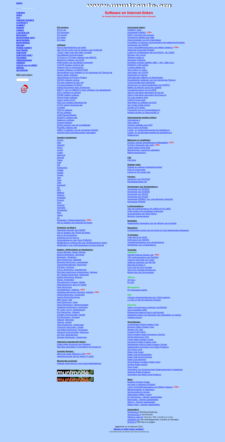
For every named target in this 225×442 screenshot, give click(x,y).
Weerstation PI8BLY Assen (140, 394)
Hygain (60, 175)
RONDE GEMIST (24, 48)
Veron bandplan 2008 (137, 310)
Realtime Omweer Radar (139, 382)
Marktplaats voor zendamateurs (142, 245)
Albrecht (61, 145)
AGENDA (20, 13)
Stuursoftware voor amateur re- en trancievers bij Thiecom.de (84, 72)
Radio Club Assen (136, 352)
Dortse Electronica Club (138, 337)
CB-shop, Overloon (65, 267)
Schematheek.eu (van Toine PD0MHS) (74, 240)
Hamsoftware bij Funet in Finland (72, 77)
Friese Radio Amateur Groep (140, 339)
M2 (58, 187)
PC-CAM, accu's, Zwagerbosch (71, 310)
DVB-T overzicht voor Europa (141, 35)
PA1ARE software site (67, 127)
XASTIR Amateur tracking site (70, 65)
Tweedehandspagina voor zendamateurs (146, 242)
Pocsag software (64, 122)
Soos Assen (133, 367)
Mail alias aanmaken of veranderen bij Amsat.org (79, 347)
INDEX (19, 3)
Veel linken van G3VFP (138, 72)
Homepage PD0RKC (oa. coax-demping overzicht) (150, 199)
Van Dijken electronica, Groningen (72, 330)
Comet (60, 150)
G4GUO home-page (137, 100)
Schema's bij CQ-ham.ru (68, 237)
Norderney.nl (133, 412)
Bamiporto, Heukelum (67, 257)
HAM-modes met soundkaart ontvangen (75, 62)
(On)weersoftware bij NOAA (69, 85)
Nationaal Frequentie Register (141, 50)
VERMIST (20, 63)
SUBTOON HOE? (24, 55)
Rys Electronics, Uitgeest (68, 312)
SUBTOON (21, 53)
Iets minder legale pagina (139, 105)
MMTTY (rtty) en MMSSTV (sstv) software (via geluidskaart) (84, 90)
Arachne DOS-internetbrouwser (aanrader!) (76, 132)
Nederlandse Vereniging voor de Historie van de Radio (152, 223)
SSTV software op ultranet (69, 92)
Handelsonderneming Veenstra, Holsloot (75, 292)
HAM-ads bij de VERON (138, 240)
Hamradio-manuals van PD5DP (71, 230)
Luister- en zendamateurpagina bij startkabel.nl (149, 130)
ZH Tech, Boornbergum (67, 335)
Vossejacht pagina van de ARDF (142, 90)
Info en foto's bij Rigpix (138, 127)
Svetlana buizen (135, 317)
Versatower (62, 210)
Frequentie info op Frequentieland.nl (144, 110)
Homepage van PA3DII (138, 197)
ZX (58, 217)
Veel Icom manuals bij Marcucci (142, 270)
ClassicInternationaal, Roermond (72, 265)
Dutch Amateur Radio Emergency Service (146, 334)
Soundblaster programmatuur (70, 55)
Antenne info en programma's (70, 67)
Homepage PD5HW (136, 202)
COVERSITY (22, 23)
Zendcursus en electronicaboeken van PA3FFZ (149, 85)
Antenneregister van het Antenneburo (144, 40)
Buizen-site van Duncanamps (141, 272)
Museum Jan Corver (137, 55)
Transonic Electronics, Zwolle (70, 327)
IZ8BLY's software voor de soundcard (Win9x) (77, 130)
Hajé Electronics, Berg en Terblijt (71, 285)
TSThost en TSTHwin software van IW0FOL (77, 57)
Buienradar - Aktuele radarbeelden (143, 399)
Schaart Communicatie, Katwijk (71, 315)
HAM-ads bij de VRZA (137, 237)
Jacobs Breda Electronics (68, 297)
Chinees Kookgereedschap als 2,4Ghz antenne (149, 297)
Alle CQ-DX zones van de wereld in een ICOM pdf (79, 50)
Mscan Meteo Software (67, 75)
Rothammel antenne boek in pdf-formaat (146, 312)
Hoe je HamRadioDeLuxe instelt (71, 47)
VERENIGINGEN (24, 60)
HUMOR (20, 28)
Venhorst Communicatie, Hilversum (73, 332)
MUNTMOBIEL (23, 40)
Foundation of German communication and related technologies (156, 42)
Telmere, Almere (64, 322)
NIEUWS (20, 45)
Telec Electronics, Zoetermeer (70, 325)
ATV (18, 18)
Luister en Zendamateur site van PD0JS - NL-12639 (151, 52)
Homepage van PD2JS (138, 194)
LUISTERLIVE (23, 33)
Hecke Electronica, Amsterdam (71, 295)
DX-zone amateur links (138, 97)
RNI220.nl (132, 422)
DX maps (61, 40)
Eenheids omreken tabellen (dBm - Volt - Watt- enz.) (151, 62)
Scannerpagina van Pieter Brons (142, 214)
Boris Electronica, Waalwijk (69, 260)
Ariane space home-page (139, 147)
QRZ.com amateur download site (72, 102)
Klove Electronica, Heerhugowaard (72, 305)
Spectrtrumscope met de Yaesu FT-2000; (75, 356)
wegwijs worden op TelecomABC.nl (143, 112)
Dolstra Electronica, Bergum (69, 277)
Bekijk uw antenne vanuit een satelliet (144, 87)
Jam (59, 177)
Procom (60, 200)
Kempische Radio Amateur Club (142, 342)
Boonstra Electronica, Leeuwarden (72, 262)
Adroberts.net (134, 419)
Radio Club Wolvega (137, 359)
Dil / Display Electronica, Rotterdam (73, 275)
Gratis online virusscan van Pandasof (74, 344)
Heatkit (60, 170)
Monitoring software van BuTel (70, 60)
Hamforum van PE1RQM (139, 179)
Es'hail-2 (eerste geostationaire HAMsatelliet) (148, 142)
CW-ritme (132, 160)
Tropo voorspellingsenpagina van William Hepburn (150, 47)
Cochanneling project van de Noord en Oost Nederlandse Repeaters (158, 230)
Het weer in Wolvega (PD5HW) (141, 384)
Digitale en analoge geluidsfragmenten (145, 167)
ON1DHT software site (67, 117)
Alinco (59, 147)
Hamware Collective (137, 60)
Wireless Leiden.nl (136, 57)
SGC (59, 202)
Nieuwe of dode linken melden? (129, 429)
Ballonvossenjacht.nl (137, 152)
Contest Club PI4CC (137, 332)
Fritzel (59, 160)
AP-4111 (131, 280)
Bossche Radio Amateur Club (141, 327)
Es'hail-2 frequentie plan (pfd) (141, 145)
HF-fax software (64, 112)
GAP (59, 162)
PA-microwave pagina (137, 290)
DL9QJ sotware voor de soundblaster (74, 125)
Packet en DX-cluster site (139, 172)
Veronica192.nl (134, 414)
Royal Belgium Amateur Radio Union (144, 362)
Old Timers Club (135, 349)
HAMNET (20, 25)
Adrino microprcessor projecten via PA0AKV (147, 307)
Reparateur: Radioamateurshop (71, 220)
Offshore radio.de (135, 417)
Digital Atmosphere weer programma (73, 87)
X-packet (61, 107)
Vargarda (61, 207)
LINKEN (20, 30)
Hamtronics (62, 167)
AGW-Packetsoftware (66, 115)
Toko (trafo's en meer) (137, 70)
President (61, 197)
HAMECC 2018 (134, 30)
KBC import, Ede (64, 300)
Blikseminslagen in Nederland (141, 389)
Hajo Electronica (64, 287)
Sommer (61, 205)
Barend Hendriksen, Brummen (70, 255)
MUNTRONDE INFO (25, 38)
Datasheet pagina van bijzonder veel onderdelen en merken (154, 315)
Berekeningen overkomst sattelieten (144, 150)
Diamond (61, 155)
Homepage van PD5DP (138, 45)
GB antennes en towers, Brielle (71, 282)
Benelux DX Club (135, 329)
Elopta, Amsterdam (65, 280)
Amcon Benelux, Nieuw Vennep (71, 252)
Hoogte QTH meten (136, 107)
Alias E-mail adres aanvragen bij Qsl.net (146, 92)
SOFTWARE (22, 50)
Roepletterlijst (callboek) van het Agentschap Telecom (152, 80)
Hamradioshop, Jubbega (68, 290)
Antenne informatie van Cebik (141, 260)
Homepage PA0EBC (137, 32)
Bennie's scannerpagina (138, 216)
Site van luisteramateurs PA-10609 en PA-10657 (149, 209)
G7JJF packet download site (69, 105)
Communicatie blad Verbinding (141, 82)
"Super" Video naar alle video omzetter (74, 52)
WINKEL (20, 68)
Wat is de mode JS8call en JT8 (71, 354)
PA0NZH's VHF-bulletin (138, 65)
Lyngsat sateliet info (136, 67)
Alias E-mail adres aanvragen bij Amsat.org (147, 95)
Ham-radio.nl (133, 122)
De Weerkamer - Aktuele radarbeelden (145, 397)
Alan (59, 142)
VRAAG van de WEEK (26, 65)
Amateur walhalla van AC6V (140, 125)
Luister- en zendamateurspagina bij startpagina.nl (150, 132)
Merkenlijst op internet (137, 75)
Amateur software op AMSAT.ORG (72, 70)
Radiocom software (65, 120)
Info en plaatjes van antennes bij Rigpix (74, 222)
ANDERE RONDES (25, 20)
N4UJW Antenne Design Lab (140, 255)
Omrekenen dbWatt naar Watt (141, 37)
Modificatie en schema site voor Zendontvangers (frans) (82, 242)
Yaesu (60, 215)
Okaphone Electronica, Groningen (72, 307)
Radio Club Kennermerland (140, 357)
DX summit (62, 35)
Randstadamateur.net (137, 181)
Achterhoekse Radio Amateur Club (143, 324)
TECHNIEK (21, 58)
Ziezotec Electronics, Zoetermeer (72, 337)
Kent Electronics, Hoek (67, 302)
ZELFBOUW (22, 70)
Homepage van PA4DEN (139, 192)
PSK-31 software (64, 110)
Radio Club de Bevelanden (140, 354)
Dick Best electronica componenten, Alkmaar (77, 272)
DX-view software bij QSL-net (70, 82)
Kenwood (61, 185)
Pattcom (61, 195)
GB (58, 165)
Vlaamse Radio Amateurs (139, 372)
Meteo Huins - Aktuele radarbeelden (144, 404)
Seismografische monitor (139, 392)
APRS (19, 15)
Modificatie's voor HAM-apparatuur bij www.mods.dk (80, 245)
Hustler (60, 172)
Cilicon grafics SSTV (66, 100)
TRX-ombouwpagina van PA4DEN (143, 257)
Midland (60, 192)
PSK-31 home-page (136, 169)
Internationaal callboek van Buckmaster (145, 77)
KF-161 (131, 282)
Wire (59, 212)
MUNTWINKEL (23, 43)
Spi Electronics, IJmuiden (68, 317)
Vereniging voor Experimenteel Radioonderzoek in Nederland (155, 369)
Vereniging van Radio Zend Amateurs (144, 374)
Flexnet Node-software (67, 97)
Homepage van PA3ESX (139, 189)
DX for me (61, 30)
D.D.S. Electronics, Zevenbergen (72, 270)
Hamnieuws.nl (134, 120)
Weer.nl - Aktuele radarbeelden (141, 402)
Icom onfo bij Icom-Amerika (140, 267)
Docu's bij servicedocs (67, 235)
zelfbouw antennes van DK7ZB (141, 262)
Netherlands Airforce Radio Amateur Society (147, 344)
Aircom (60, 140)
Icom (59, 180)
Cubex (60, 152)
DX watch (61, 37)
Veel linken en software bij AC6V (142, 102)
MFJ (59, 190)
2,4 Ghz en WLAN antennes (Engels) (144, 300)
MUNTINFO (21, 35)
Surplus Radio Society (138, 364)
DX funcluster (63, 32)
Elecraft (60, 157)
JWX (59, 182)
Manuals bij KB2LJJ (136, 265)
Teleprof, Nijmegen (65, 320)
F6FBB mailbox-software (68, 95)
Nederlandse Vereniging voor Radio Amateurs (148, 347)
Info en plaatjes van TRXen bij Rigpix (73, 232)
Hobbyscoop (133, 135)
